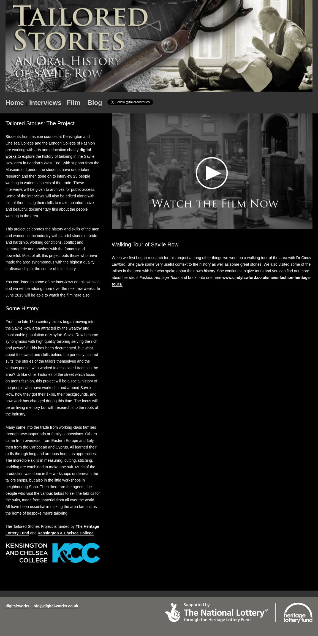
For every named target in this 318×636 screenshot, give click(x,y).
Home (15, 102)
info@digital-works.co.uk (55, 606)
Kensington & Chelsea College (66, 533)
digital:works (17, 606)
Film (73, 102)
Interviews (45, 102)
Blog (94, 102)
